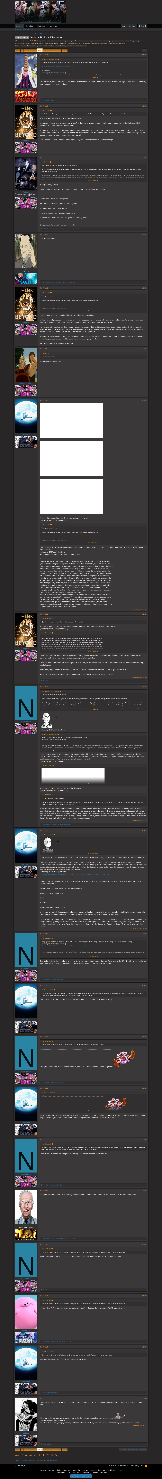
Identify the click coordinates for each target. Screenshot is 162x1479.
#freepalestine (41, 41)
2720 (40, 50)
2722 (50, 50)
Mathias (27, 1433)
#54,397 (143, 1244)
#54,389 (143, 687)
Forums (19, 26)
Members (53, 26)
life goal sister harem (51, 43)
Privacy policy (134, 1466)
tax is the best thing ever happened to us (94, 43)
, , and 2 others (60, 282)
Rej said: (45, 353)
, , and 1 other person (62, 229)
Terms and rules (123, 1466)
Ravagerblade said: (49, 765)
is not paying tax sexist (22, 43)
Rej (27, 269)
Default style (20, 1466)
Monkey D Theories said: (51, 59)
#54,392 (143, 985)
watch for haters (49, 46)
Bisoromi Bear (27, 383)
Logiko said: (46, 162)
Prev (17, 50)
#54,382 (143, 106)
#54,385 (143, 288)
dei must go (107, 41)
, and (58, 1341)
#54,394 (143, 1088)
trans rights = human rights (117, 43)
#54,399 (143, 1347)
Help (142, 1466)
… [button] (25, 50)
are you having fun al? (54, 41)
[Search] (142, 26)
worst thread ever (81, 46)
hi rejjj (137, 41)
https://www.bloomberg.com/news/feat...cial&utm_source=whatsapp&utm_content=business (75, 874)
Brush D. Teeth (27, 89)
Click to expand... (93, 77)
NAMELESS (27, 721)
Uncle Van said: (48, 1249)
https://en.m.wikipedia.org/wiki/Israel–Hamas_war (59, 66)
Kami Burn (27, 1330)
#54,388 (143, 614)
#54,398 (143, 1295)
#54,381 (143, 54)
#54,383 (143, 157)
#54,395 (143, 1139)
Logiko (27, 141)
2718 (29, 50)
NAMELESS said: (48, 835)
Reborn (27, 192)
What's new (41, 26)
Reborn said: (47, 110)
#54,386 (143, 349)
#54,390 (143, 830)
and (57, 824)
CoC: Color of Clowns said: (51, 691)
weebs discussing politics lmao (65, 46)
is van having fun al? (37, 43)
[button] (34, 26)
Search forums (28, 30)
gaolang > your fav (118, 41)
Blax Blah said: (47, 618)
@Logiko (44, 518)
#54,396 (143, 1191)
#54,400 (143, 1398)
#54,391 (143, 934)
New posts (18, 30)
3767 (58, 50)
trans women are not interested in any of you (28, 46)
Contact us (112, 1466)
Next (64, 50)
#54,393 (143, 1037)
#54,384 (143, 235)
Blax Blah (27, 435)
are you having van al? (69, 41)
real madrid (63, 43)
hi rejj (132, 41)
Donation (29, 26)
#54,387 (143, 400)
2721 (45, 50)
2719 (34, 50)
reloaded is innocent (74, 43)
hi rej (127, 41)
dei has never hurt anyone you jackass (89, 41)
